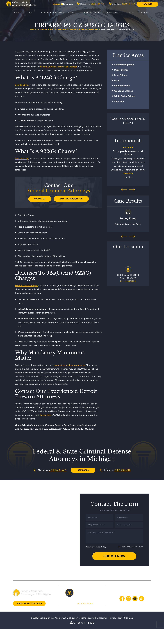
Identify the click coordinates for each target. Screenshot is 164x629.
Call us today (46, 415)
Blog (131, 12)
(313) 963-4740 (128, 4)
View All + (119, 101)
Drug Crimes (120, 75)
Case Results (114, 12)
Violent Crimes (122, 85)
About (30, 12)
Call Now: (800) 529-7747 (71, 199)
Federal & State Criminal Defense (58, 12)
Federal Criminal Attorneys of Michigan (58, 66)
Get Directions (128, 280)
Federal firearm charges (26, 285)
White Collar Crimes (124, 96)
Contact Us (39, 199)
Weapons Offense (89, 29)
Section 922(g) (22, 158)
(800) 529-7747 (97, 4)
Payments (147, 4)
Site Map (128, 618)
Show (128, 123)
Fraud (117, 80)
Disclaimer (90, 547)
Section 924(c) (22, 85)
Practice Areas (91, 12)
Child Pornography (124, 64)
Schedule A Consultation (29, 603)
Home (17, 12)
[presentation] (124, 189)
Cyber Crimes (121, 70)
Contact (145, 12)
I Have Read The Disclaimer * (132, 547)
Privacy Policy (100, 547)
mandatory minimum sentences (69, 365)
